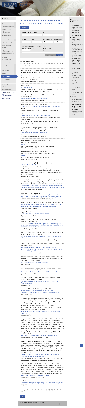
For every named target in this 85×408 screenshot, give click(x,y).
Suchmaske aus (24, 27)
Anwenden (60, 55)
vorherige (22, 63)
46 (60, 63)
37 (32, 63)
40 (41, 63)
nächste (27, 65)
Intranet (63, 404)
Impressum (46, 404)
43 (51, 63)
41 (45, 63)
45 (57, 63)
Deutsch (4, 92)
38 (35, 63)
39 (38, 63)
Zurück (22, 396)
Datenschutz (55, 404)
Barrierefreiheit (6, 98)
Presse (38, 404)
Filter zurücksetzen (50, 55)
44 (54, 63)
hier (78, 46)
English (9, 92)
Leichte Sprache (8, 95)
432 (22, 65)
